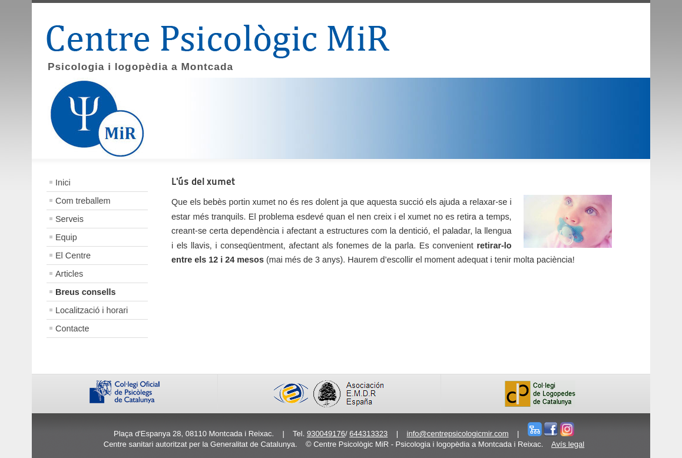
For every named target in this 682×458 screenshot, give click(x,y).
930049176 (326, 433)
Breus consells (85, 292)
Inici (63, 182)
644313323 (368, 433)
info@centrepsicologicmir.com (458, 433)
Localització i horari (91, 310)
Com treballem (83, 200)
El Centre (73, 255)
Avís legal (567, 444)
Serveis (69, 219)
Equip (66, 237)
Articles (69, 273)
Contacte (72, 328)
